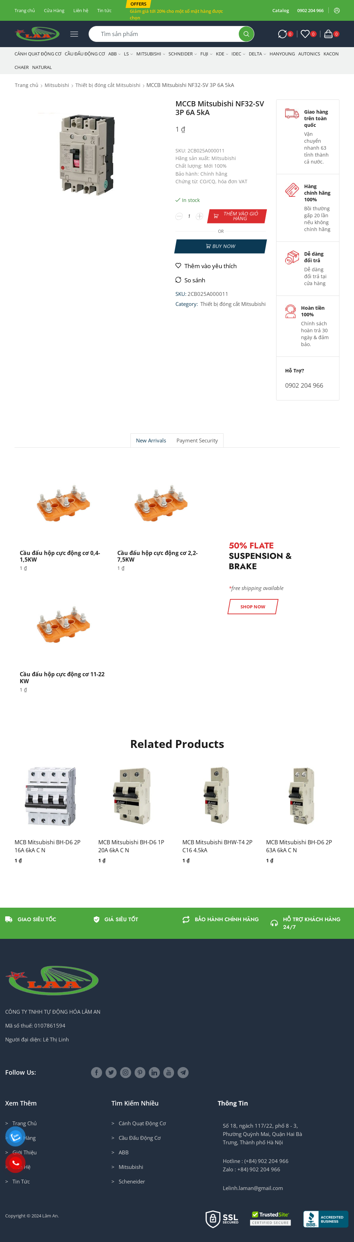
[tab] (150, 440)
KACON (331, 54)
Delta (257, 54)
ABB (114, 54)
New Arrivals (151, 440)
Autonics (309, 54)
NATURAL (42, 67)
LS (128, 54)
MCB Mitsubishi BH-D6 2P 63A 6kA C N (299, 846)
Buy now (224, 246)
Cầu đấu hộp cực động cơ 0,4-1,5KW (60, 556)
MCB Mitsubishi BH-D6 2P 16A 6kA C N (48, 846)
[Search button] (246, 34)
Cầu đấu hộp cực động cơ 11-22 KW (62, 677)
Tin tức (104, 10)
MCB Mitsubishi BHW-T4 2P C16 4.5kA (217, 846)
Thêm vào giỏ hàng (240, 216)
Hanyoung (282, 54)
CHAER (22, 67)
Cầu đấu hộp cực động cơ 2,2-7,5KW (157, 556)
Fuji (206, 54)
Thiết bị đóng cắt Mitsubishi (107, 85)
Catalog (280, 10)
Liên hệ (80, 10)
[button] (138, 4)
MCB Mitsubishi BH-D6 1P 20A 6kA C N (131, 846)
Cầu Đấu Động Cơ (85, 54)
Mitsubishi (150, 54)
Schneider (183, 54)
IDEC (238, 54)
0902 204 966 (310, 10)
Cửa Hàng (54, 10)
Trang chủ (25, 10)
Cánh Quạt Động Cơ (38, 54)
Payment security (197, 440)
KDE (222, 54)
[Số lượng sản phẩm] (189, 216)
